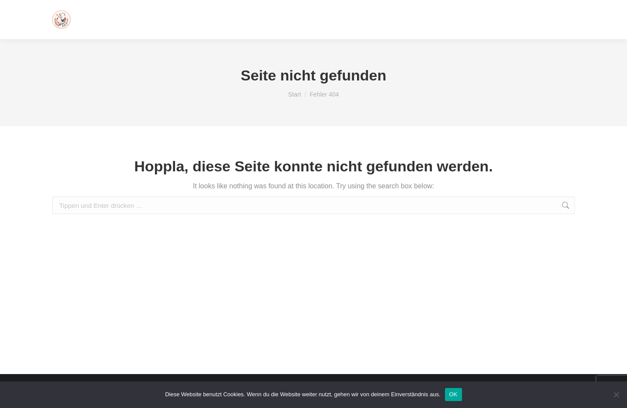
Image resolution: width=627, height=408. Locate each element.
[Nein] (616, 394)
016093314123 (550, 19)
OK (453, 394)
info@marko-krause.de (481, 19)
